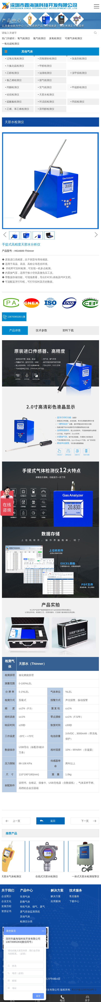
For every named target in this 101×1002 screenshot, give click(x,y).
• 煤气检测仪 (45, 80)
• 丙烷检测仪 (78, 101)
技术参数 (41, 330)
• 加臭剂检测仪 (79, 58)
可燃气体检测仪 (73, 38)
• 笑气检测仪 (45, 87)
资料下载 (68, 330)
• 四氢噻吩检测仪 (47, 58)
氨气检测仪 (39, 38)
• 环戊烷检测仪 (46, 101)
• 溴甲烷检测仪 (79, 72)
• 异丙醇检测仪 (46, 108)
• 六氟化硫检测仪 (14, 65)
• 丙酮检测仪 (12, 87)
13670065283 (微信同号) (14, 318)
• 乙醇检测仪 (12, 72)
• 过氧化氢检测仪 (14, 58)
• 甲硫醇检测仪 (79, 87)
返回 (52, 820)
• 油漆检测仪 (45, 72)
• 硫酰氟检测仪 (13, 101)
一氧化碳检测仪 (10, 43)
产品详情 (15, 330)
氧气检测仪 (24, 38)
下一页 (85, 820)
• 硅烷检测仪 (12, 94)
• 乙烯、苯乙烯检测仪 (17, 108)
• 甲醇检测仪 (45, 65)
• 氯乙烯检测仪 (13, 80)
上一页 (16, 820)
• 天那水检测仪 (46, 94)
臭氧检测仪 (55, 38)
